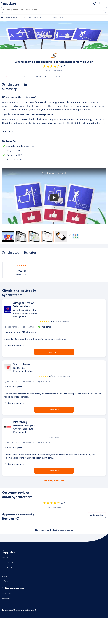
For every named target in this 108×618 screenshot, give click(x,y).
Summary (8, 77)
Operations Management (16, 17)
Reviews (60, 77)
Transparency (7, 562)
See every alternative (54, 480)
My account (6, 593)
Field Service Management (39, 17)
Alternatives (42, 77)
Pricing (25, 77)
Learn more (54, 351)
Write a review (97, 515)
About (4, 576)
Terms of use (7, 567)
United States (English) (26, 610)
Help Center (7, 598)
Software (5, 581)
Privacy (5, 557)
